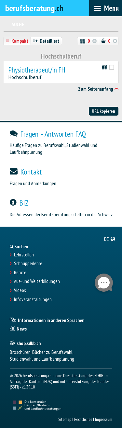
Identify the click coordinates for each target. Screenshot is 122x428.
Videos (20, 290)
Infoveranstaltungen (33, 299)
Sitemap (64, 419)
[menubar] (105, 8)
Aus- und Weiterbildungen (37, 281)
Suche (18, 24)
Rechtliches (83, 419)
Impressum (103, 419)
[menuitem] (109, 238)
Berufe (20, 273)
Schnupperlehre (28, 263)
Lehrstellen (24, 255)
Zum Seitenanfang (95, 88)
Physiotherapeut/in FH (36, 70)
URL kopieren (103, 111)
